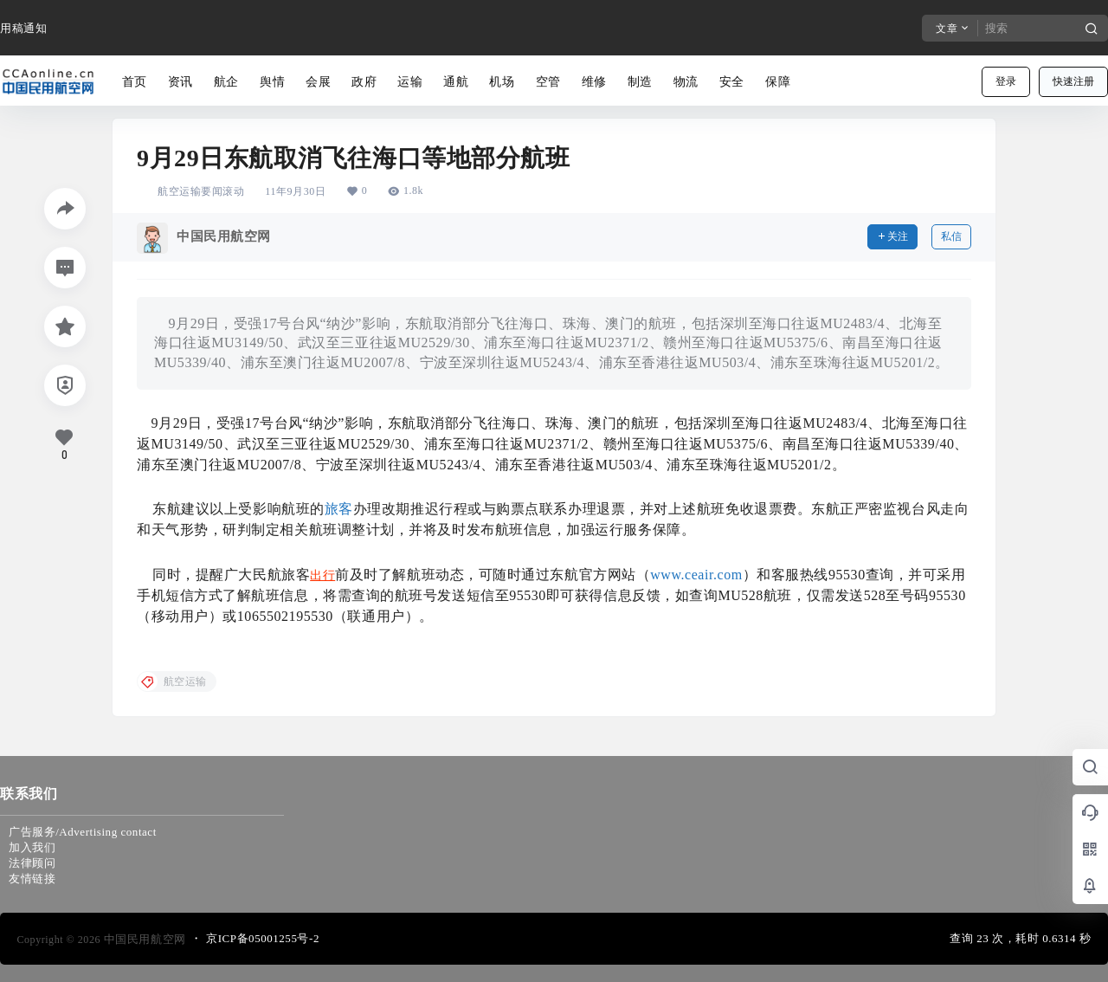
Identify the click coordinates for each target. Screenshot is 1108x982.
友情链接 (32, 878)
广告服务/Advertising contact (83, 831)
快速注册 (1073, 81)
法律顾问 (32, 862)
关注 (892, 236)
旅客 (339, 508)
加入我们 (32, 847)
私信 (951, 236)
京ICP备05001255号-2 (262, 938)
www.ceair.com (696, 574)
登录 (1005, 81)
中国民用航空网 (143, 939)
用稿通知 (23, 28)
